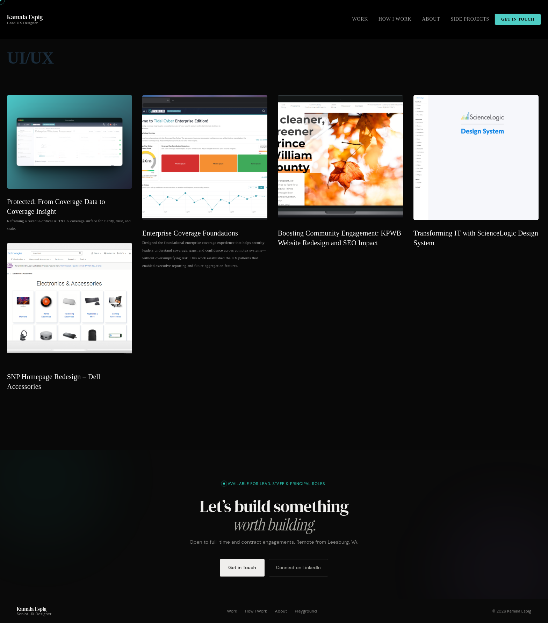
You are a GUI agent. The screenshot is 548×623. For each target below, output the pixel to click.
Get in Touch (242, 568)
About (281, 611)
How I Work (256, 611)
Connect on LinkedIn (298, 568)
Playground (306, 611)
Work (232, 611)
